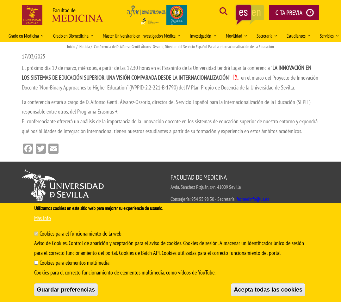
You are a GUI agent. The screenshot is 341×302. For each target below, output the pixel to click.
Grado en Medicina (26, 36)
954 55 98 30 (202, 199)
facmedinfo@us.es (253, 199)
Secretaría (267, 36)
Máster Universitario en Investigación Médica (141, 36)
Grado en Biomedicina (73, 36)
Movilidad (236, 36)
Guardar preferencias (66, 290)
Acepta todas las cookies (268, 290)
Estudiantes (298, 36)
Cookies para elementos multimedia (74, 262)
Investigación (203, 36)
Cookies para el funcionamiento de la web (80, 233)
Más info (42, 218)
